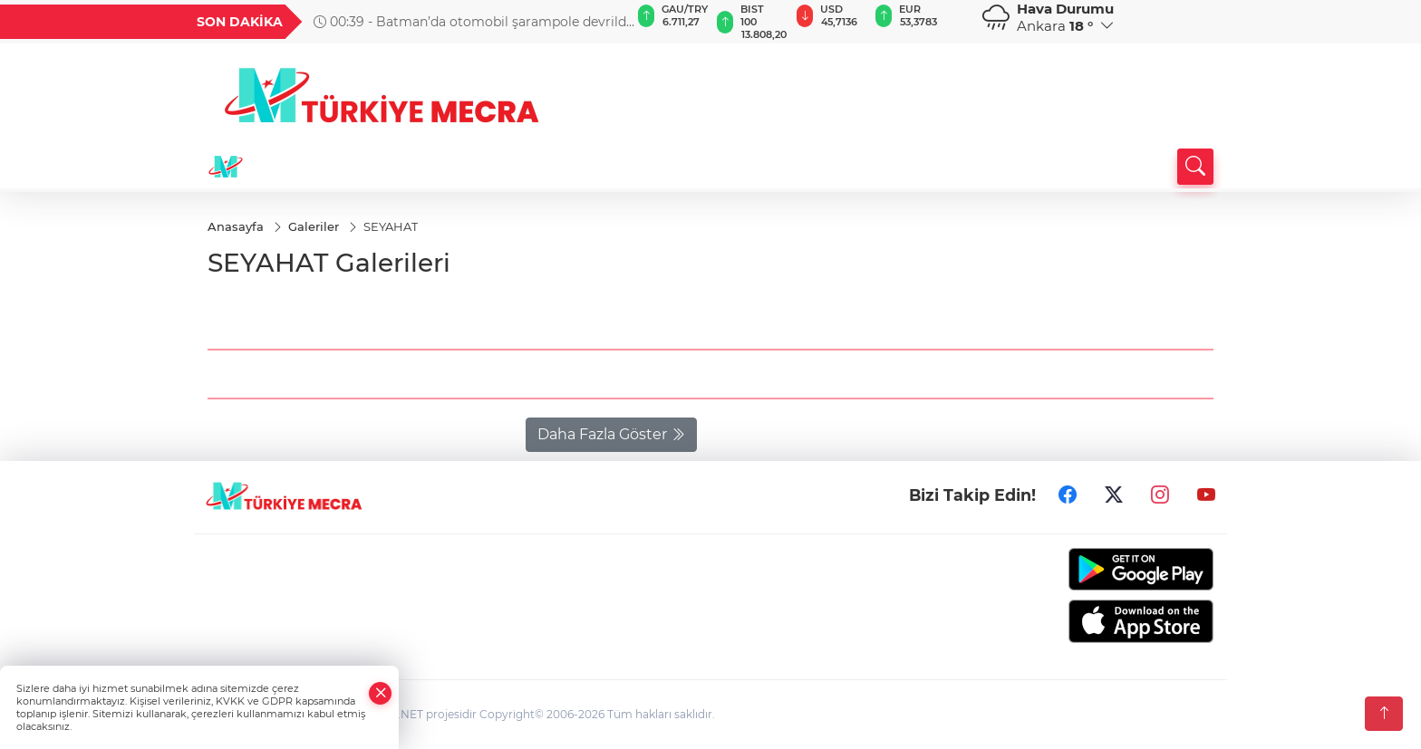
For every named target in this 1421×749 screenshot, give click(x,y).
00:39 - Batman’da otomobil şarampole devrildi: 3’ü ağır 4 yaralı (473, 22)
